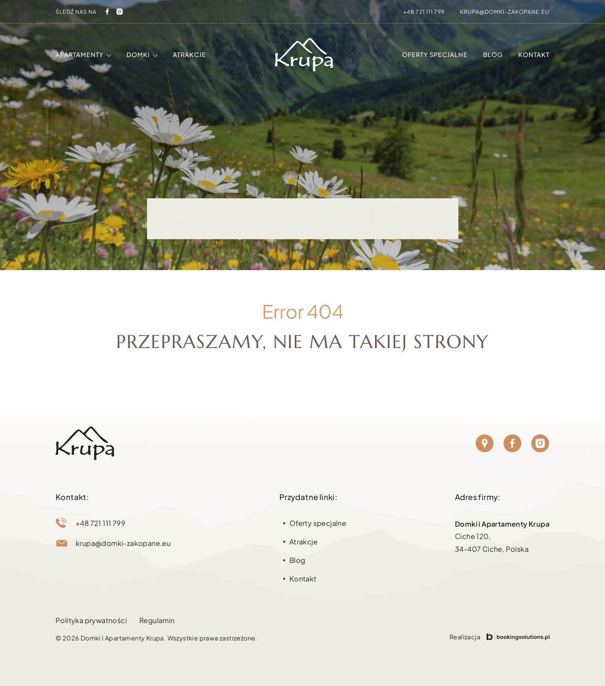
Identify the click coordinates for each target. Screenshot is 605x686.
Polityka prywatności (91, 620)
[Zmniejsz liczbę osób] (325, 227)
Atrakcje (189, 55)
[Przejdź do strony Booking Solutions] (518, 636)
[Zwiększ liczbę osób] (325, 218)
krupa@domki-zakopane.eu (504, 11)
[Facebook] (107, 11)
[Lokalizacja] (484, 443)
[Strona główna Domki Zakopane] (304, 54)
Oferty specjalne (435, 55)
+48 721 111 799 (423, 11)
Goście (321, 209)
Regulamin (157, 620)
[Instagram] (120, 11)
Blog (493, 55)
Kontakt (533, 55)
